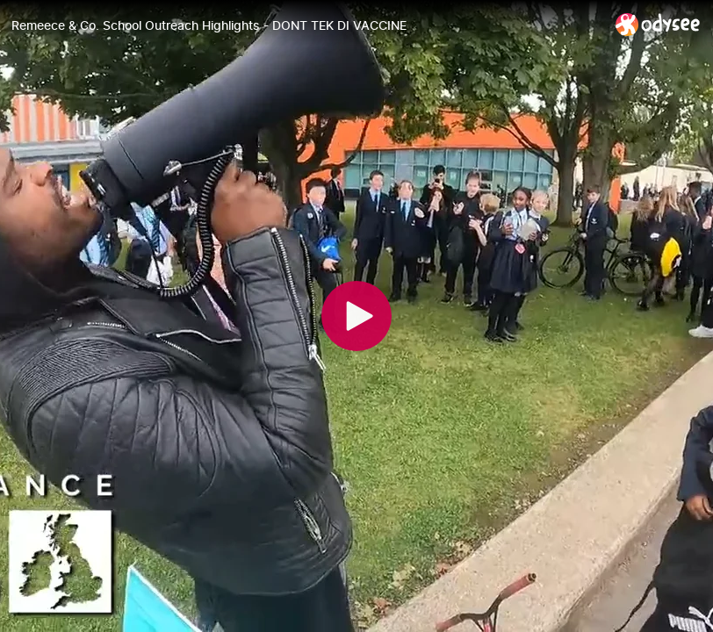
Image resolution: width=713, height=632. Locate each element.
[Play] (356, 316)
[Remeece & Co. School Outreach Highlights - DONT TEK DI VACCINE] (306, 25)
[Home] (658, 24)
